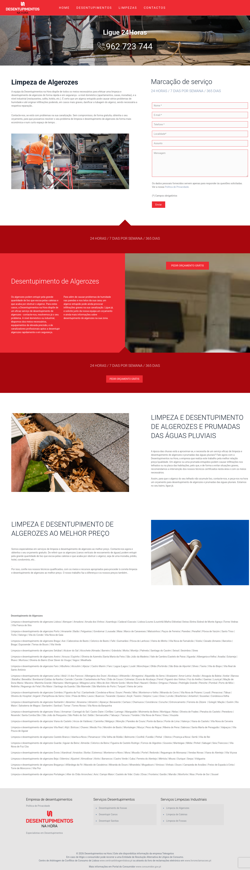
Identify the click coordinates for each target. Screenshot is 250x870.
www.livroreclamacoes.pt (198, 860)
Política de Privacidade (177, 187)
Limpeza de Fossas (176, 820)
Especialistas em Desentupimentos (44, 833)
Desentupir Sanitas (109, 820)
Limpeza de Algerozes (177, 808)
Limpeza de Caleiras (176, 814)
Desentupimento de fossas (113, 808)
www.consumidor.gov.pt (148, 866)
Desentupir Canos (108, 814)
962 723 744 (125, 46)
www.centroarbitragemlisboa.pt (115, 860)
